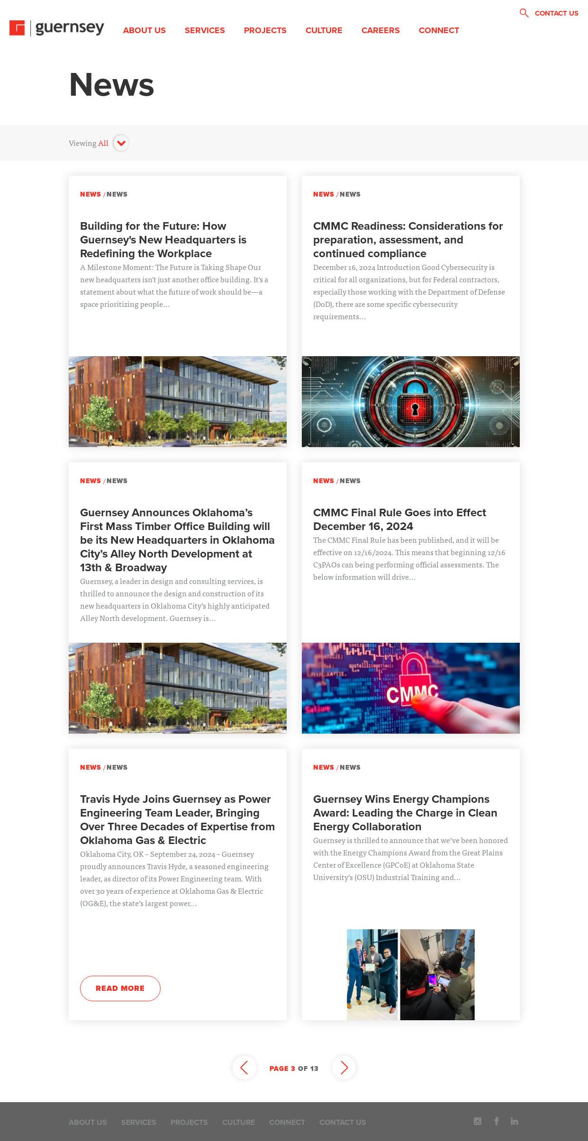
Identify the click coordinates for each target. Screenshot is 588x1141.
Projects (265, 30)
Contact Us (342, 1122)
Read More (120, 988)
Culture (324, 30)
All (103, 142)
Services (205, 30)
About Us (144, 30)
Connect (439, 30)
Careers (381, 30)
